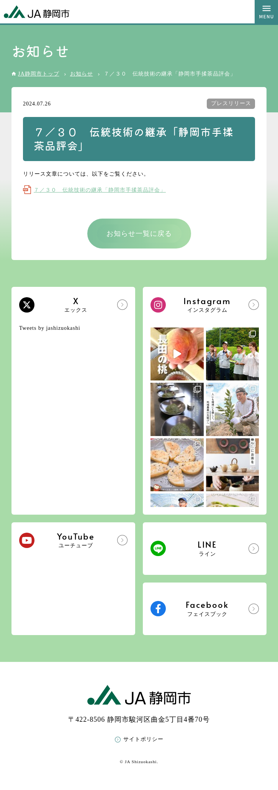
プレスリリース (231, 103)
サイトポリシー (143, 739)
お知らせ (81, 74)
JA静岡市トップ (38, 74)
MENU (266, 11)
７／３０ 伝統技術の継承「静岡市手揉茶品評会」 (100, 190)
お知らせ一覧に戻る (139, 233)
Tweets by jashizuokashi (49, 328)
